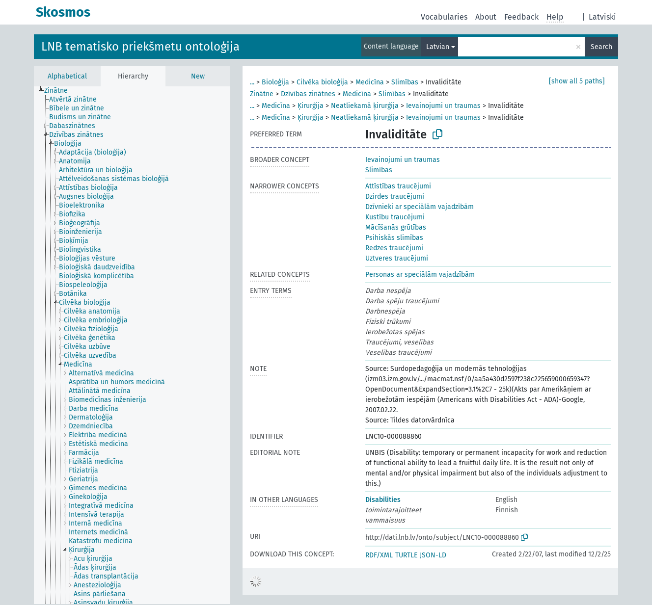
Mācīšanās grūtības (395, 227)
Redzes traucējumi (394, 248)
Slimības (404, 82)
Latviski (602, 17)
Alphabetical (67, 76)
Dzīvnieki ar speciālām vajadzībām (419, 207)
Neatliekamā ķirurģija (365, 106)
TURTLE (406, 555)
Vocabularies (444, 17)
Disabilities (383, 500)
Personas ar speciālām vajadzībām (420, 274)
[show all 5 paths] (577, 81)
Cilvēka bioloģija (322, 82)
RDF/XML (379, 555)
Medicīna (369, 82)
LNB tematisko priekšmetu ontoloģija (140, 46)
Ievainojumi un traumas (443, 106)
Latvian (437, 47)
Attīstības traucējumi (398, 186)
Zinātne (261, 94)
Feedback (521, 17)
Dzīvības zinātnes (308, 94)
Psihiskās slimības (394, 238)
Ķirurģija (311, 106)
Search (601, 47)
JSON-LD (433, 555)
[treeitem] (60, 90)
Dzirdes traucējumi (394, 196)
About (485, 17)
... (252, 82)
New (198, 76)
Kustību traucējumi (395, 217)
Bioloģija (275, 82)
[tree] (132, 345)
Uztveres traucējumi (396, 258)
